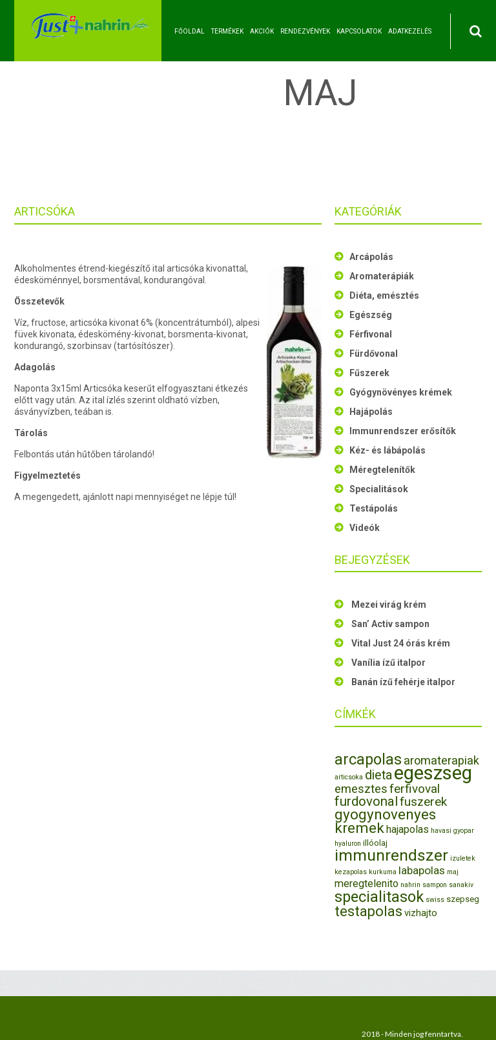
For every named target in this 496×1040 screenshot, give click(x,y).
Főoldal (189, 31)
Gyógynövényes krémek (400, 392)
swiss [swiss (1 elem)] (435, 899)
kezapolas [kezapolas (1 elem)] (351, 872)
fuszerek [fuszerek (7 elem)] (423, 801)
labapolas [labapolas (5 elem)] (421, 870)
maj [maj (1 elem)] (453, 872)
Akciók (262, 31)
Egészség (370, 315)
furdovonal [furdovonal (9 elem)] (366, 801)
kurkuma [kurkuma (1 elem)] (383, 872)
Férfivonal (370, 334)
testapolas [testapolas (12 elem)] (368, 911)
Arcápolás (371, 257)
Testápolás (373, 508)
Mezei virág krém (388, 604)
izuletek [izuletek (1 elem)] (462, 858)
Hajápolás (371, 411)
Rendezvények (305, 31)
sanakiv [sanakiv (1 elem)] (461, 885)
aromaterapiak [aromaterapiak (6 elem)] (441, 760)
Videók (364, 528)
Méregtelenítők (382, 470)
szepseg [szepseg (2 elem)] (462, 899)
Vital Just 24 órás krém (400, 643)
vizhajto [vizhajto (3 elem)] (420, 913)
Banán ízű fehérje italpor (403, 682)
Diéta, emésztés (384, 295)
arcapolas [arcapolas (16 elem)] (368, 759)
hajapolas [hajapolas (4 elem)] (407, 829)
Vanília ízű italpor (388, 662)
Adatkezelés (409, 31)
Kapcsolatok (359, 31)
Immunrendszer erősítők (402, 431)
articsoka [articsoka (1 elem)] (349, 777)
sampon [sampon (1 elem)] (434, 885)
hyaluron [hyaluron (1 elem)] (348, 843)
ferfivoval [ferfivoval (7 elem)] (414, 788)
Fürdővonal (373, 353)
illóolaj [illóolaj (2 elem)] (375, 843)
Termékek (227, 31)
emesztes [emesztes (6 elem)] (361, 788)
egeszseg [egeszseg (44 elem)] (433, 773)
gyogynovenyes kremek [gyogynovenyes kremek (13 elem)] (385, 821)
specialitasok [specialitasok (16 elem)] (379, 897)
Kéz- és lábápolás (387, 450)
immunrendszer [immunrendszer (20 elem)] (391, 855)
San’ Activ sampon (390, 624)
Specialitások (378, 489)
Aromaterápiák (381, 276)
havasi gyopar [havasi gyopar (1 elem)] (452, 830)
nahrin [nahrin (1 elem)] (410, 885)
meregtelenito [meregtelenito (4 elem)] (366, 883)
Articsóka (44, 211)
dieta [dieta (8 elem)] (378, 775)
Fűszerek (369, 373)
